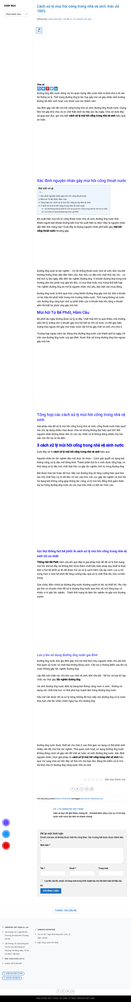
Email (72, 868)
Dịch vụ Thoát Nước (63, 799)
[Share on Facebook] (72, 789)
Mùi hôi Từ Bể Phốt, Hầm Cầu (54, 199)
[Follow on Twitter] (68, 991)
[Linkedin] (56, 88)
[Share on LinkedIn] (92, 789)
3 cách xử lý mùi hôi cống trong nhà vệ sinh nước (63, 206)
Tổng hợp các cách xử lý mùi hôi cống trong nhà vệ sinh (66, 202)
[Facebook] (39, 88)
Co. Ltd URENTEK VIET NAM (80, 19)
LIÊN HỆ (86, 5)
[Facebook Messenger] (43, 88)
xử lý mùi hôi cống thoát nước (91, 799)
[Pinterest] (47, 88)
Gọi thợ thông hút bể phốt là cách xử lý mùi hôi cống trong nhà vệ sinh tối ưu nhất (76, 209)
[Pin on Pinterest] (87, 789)
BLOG (79, 5)
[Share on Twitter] (77, 789)
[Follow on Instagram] (63, 991)
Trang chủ (39, 5)
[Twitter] (52, 88)
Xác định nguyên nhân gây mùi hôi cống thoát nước (63, 196)
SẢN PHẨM (51, 4)
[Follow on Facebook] (58, 991)
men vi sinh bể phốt (54, 573)
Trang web (103, 868)
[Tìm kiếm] (31, 4)
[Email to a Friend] (82, 789)
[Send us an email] (73, 991)
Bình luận (45, 845)
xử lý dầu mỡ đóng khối (63, 462)
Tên (42, 868)
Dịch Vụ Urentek (66, 4)
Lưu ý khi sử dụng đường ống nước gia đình (62, 212)
